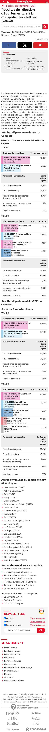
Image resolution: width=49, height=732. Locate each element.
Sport (7, 622)
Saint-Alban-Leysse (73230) (16, 544)
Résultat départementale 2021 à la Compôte (15, 60)
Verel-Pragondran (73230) (15, 560)
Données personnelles (11, 699)
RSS (28, 697)
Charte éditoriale (32, 694)
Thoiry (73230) (10, 557)
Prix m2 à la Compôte (13, 603)
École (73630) (39, 32)
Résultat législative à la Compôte (18, 578)
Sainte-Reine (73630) (13, 553)
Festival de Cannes (12, 661)
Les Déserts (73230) (13, 534)
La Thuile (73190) (11, 524)
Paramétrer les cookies (29, 699)
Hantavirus (9, 657)
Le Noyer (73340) (11, 530)
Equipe (22, 694)
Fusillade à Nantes (12, 651)
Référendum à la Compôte (16, 588)
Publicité (42, 694)
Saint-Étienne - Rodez (14, 680)
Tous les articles (20, 697)
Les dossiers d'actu (13, 625)
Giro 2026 (8, 677)
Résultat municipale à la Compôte (19, 585)
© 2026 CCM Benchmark (37, 702)
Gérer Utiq (42, 699)
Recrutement (37, 697)
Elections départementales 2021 (20, 6)
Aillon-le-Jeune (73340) (14, 487)
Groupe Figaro (21, 702)
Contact (10, 697)
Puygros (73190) (11, 540)
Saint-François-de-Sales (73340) (18, 547)
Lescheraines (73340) (13, 537)
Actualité (9, 618)
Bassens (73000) (11, 501)
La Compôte (31, 67)
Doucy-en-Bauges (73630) (13, 35)
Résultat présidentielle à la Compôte (20, 575)
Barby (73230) (10, 497)
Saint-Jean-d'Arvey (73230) (16, 550)
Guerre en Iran (10, 664)
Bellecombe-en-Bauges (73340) (18, 504)
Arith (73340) (10, 494)
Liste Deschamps (12, 654)
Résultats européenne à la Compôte (20, 582)
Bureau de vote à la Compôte (17, 568)
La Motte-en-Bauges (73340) (17, 520)
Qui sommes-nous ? (10, 694)
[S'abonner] (24, 630)
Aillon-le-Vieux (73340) (14, 491)
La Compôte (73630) (13, 597)
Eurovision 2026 (11, 671)
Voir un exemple (37, 618)
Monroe (7, 674)
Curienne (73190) (11, 507)
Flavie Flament (10, 648)
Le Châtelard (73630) (21, 32)
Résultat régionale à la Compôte (18, 572)
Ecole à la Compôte (12, 600)
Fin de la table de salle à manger (18, 667)
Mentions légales (9, 702)
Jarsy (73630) (10, 517)
